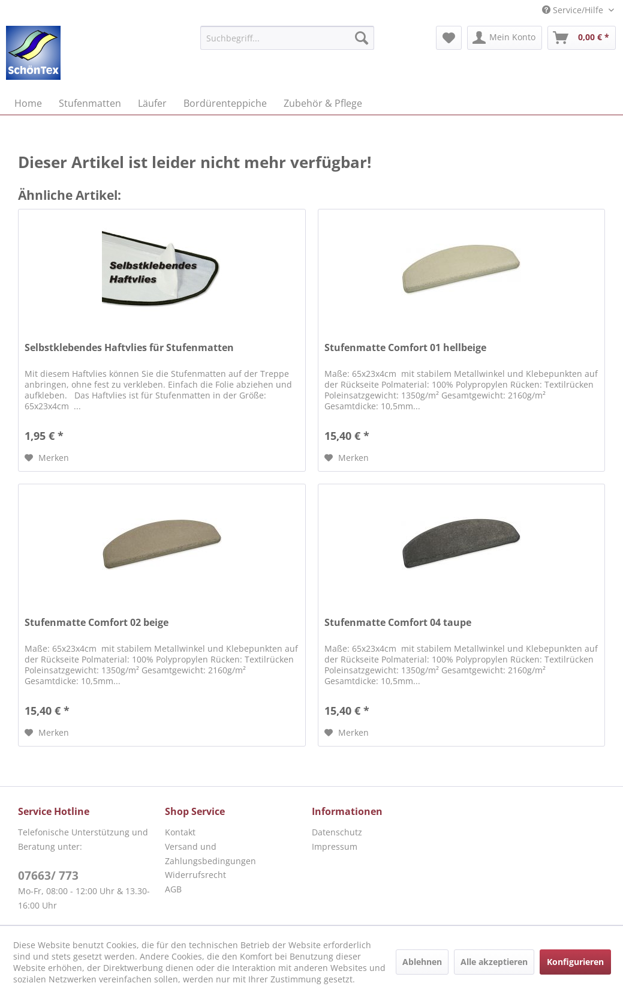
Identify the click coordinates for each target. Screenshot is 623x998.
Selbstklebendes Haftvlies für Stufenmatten (129, 347)
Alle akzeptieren (494, 961)
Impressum (334, 846)
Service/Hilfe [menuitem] (574, 10)
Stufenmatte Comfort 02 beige (96, 622)
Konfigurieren (575, 961)
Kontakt (180, 832)
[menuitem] (287, 38)
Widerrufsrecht (195, 874)
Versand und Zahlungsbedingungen (210, 854)
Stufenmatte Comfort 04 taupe (397, 622)
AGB (173, 889)
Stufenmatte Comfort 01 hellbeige (405, 347)
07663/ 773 (48, 875)
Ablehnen (422, 961)
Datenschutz (337, 832)
